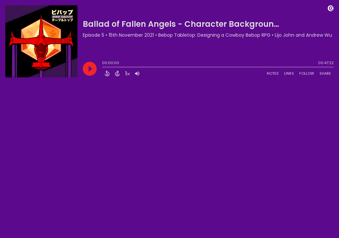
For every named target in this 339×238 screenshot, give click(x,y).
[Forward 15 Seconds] (117, 73)
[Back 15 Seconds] (107, 73)
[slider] (104, 67)
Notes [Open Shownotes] (273, 73)
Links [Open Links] (289, 73)
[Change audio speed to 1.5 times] (127, 73)
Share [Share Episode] (325, 73)
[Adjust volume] (137, 73)
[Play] (90, 69)
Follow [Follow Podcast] (306, 73)
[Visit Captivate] (331, 9)
